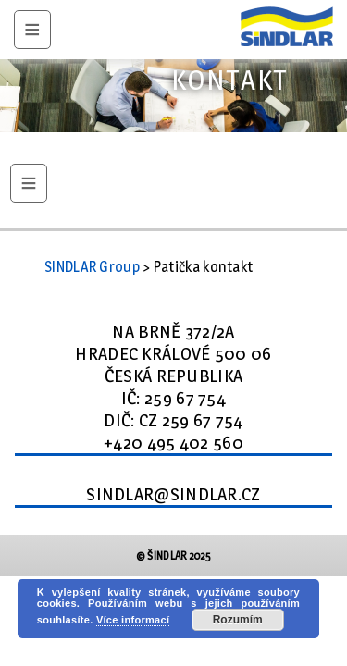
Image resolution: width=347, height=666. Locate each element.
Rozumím (238, 619)
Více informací (132, 619)
